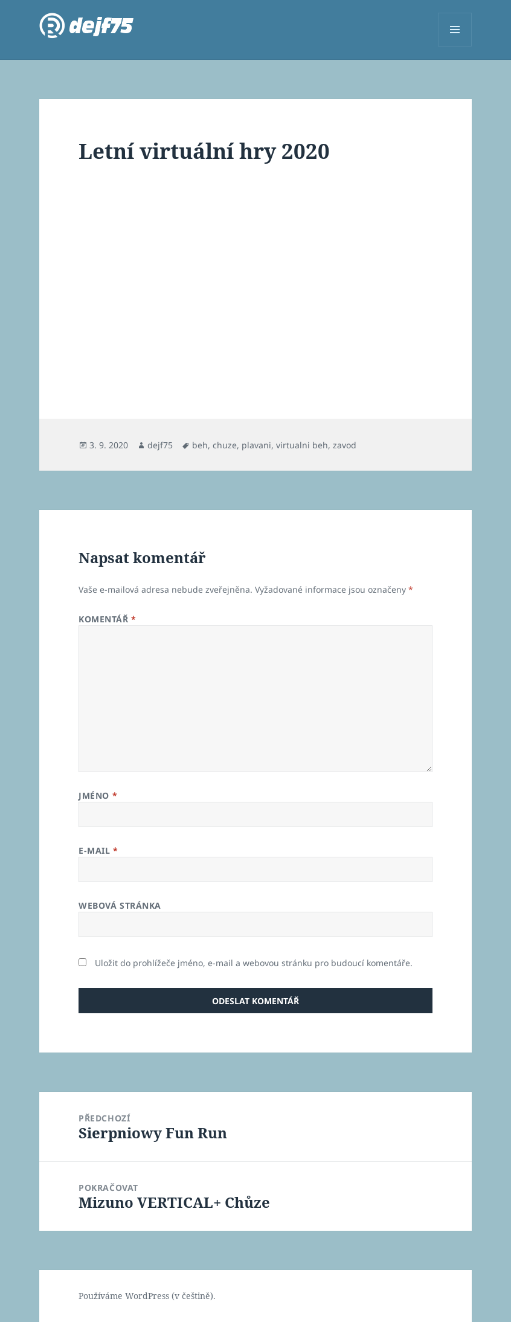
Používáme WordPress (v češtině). (147, 1295)
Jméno (98, 795)
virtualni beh (302, 445)
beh (200, 445)
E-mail (98, 850)
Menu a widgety (455, 46)
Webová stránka (120, 905)
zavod (344, 445)
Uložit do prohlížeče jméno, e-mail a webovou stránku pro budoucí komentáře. (254, 963)
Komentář (108, 619)
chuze (225, 445)
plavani (256, 445)
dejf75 (160, 445)
